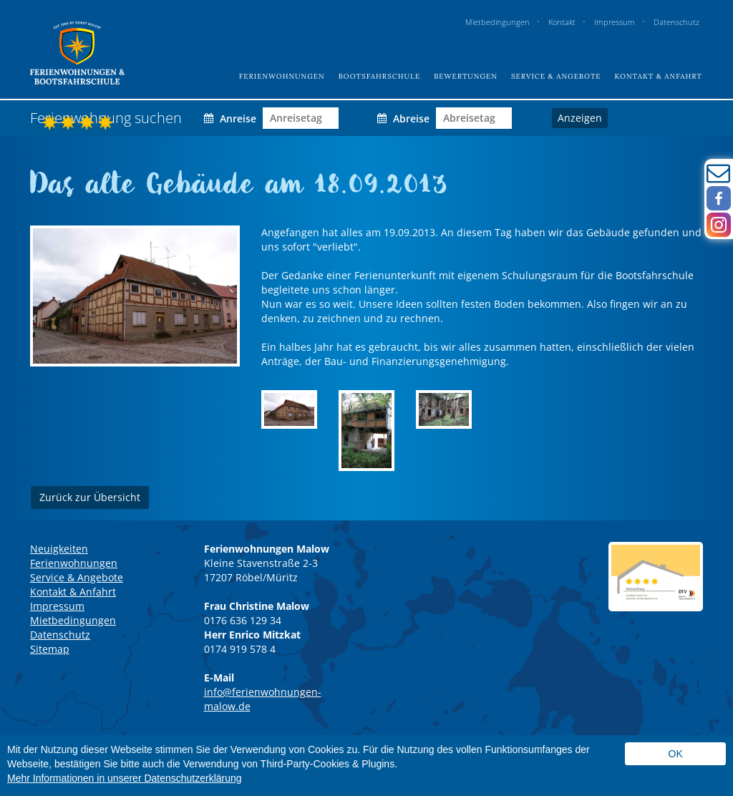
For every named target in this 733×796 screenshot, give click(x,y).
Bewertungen (465, 76)
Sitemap (49, 649)
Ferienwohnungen (282, 76)
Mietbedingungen (497, 21)
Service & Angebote (556, 76)
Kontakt (562, 21)
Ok (676, 753)
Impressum (614, 21)
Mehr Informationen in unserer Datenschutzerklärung (124, 778)
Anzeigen (580, 118)
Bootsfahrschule (379, 76)
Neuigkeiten (59, 548)
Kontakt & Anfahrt (658, 76)
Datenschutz (676, 21)
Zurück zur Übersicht (89, 497)
